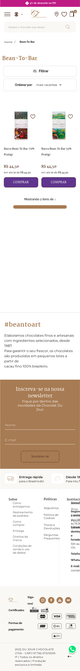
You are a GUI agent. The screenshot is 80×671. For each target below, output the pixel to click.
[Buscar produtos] (69, 27)
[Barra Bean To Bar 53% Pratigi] (58, 148)
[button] (56, 14)
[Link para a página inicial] (8, 42)
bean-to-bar (27, 41)
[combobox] (40, 27)
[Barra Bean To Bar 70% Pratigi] (21, 148)
